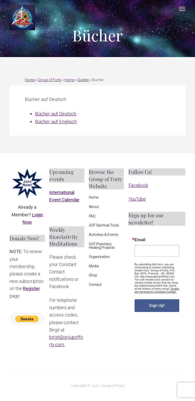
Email (140, 240)
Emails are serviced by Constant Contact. (157, 290)
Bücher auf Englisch (56, 122)
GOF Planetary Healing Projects (102, 245)
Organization (99, 256)
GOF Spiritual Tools (104, 225)
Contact (95, 284)
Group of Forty (49, 80)
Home (30, 80)
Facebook (138, 185)
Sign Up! (157, 305)
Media (94, 266)
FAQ (92, 216)
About (94, 206)
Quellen (83, 80)
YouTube (137, 199)
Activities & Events (103, 234)
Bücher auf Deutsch (55, 114)
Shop (93, 275)
